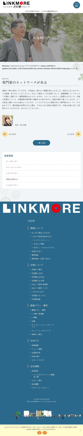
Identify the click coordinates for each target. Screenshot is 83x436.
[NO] (80, 430)
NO (45, 433)
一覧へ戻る (41, 143)
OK (39, 433)
